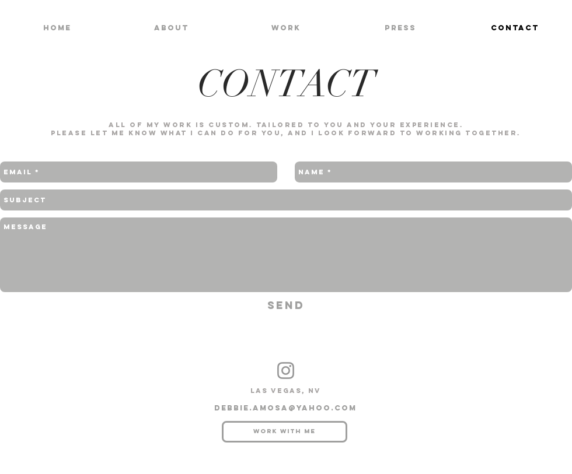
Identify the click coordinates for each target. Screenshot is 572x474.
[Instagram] (285, 370)
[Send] (286, 306)
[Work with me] (284, 432)
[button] (286, 28)
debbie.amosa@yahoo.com (285, 407)
